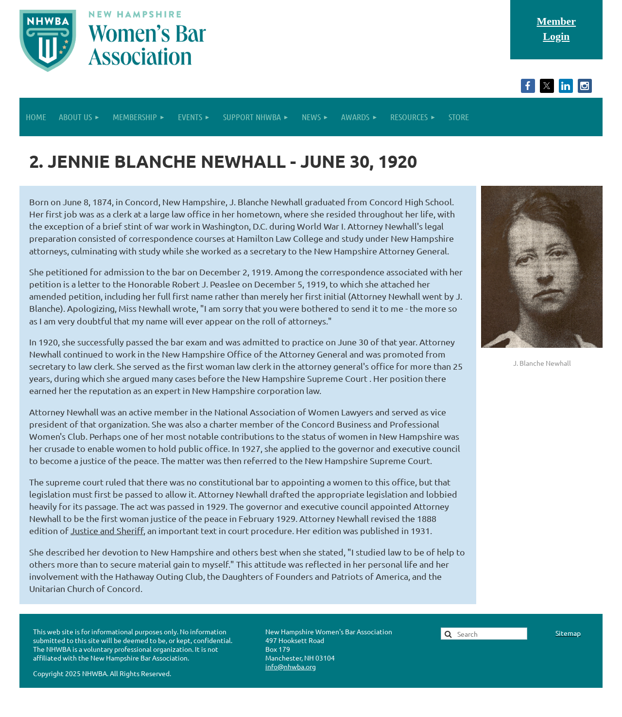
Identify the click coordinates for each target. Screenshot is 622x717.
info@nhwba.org (290, 666)
